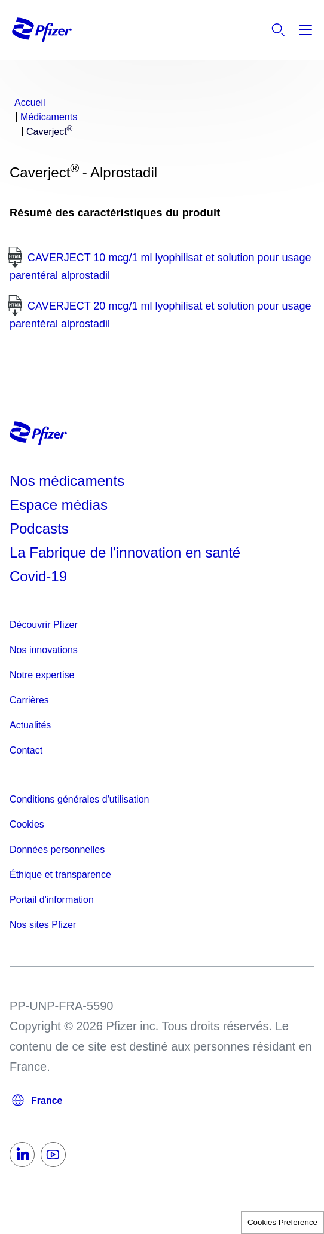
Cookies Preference (282, 1222)
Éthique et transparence (60, 874)
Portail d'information (52, 900)
